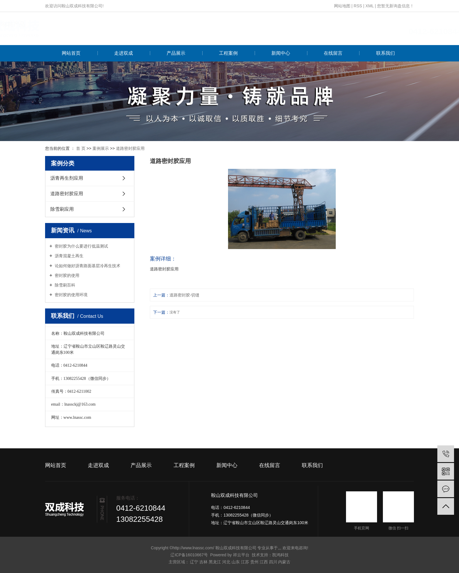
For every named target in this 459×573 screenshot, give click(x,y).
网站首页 (71, 53)
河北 (226, 562)
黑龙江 (215, 562)
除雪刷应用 (62, 209)
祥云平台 (241, 555)
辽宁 (194, 562)
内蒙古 (284, 562)
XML (369, 6)
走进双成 (123, 53)
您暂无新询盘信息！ (395, 6)
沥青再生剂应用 (66, 178)
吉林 (203, 562)
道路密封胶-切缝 (184, 295)
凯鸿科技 (280, 555)
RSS (358, 6)
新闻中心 (280, 53)
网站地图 (342, 6)
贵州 (254, 562)
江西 (264, 562)
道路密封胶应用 (130, 148)
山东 (236, 562)
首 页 (80, 148)
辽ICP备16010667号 (189, 555)
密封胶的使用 (66, 275)
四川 (273, 562)
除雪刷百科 (64, 285)
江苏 (245, 562)
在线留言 (333, 53)
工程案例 (228, 53)
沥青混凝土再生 (68, 255)
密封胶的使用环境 (71, 294)
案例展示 (101, 148)
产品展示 (176, 53)
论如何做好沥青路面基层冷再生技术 (87, 265)
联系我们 (385, 53)
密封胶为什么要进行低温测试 (81, 246)
